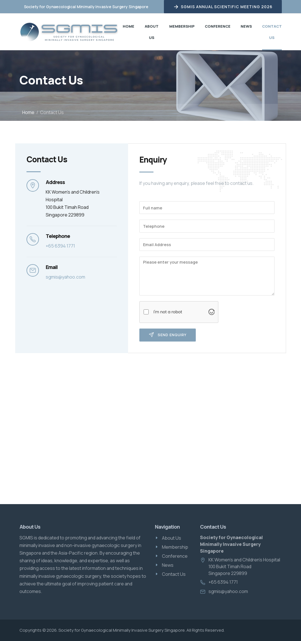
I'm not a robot (167, 312)
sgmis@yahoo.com (65, 277)
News (246, 26)
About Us (152, 32)
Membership (182, 26)
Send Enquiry (167, 335)
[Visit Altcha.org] (211, 312)
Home (128, 26)
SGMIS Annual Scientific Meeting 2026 (223, 7)
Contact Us (272, 32)
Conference (217, 26)
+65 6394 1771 (60, 246)
